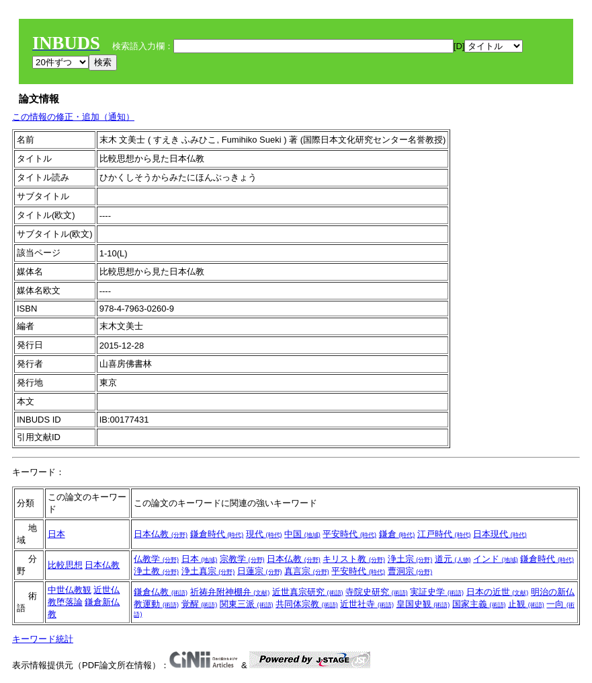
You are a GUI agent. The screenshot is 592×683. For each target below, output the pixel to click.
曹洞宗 (410, 571)
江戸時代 (444, 534)
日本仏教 (160, 534)
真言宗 (306, 571)
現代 (264, 534)
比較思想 (65, 565)
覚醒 (199, 604)
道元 (453, 559)
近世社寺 (367, 604)
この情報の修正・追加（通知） (73, 117)
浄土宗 (410, 559)
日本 (56, 534)
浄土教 (156, 571)
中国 (302, 534)
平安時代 (349, 534)
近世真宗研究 (307, 592)
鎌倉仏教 (160, 592)
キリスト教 (354, 559)
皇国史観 (423, 604)
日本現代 (500, 534)
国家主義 (479, 604)
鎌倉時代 (217, 534)
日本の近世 (497, 592)
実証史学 (437, 592)
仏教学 (156, 559)
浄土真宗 (208, 571)
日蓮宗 (259, 571)
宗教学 (242, 559)
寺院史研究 (376, 592)
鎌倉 (397, 534)
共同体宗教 (307, 604)
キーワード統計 (42, 639)
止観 (526, 604)
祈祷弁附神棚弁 (230, 592)
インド (495, 559)
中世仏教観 (69, 590)
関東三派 (246, 604)
